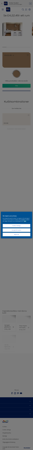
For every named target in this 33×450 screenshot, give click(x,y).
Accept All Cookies (16, 230)
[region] (16, 225)
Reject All (16, 234)
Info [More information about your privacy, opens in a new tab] (25, 221)
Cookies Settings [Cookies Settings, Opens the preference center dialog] (16, 225)
